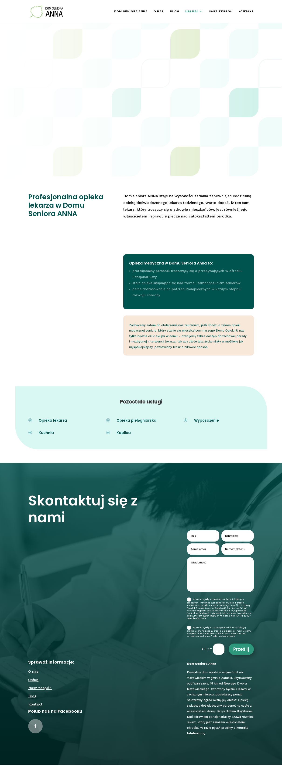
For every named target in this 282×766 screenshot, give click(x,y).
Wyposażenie (206, 421)
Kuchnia (46, 433)
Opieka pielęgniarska (136, 421)
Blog (174, 11)
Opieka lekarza (53, 421)
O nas (159, 11)
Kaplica (124, 433)
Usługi (191, 11)
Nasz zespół (220, 11)
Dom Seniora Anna (131, 11)
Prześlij (241, 650)
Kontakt (246, 11)
